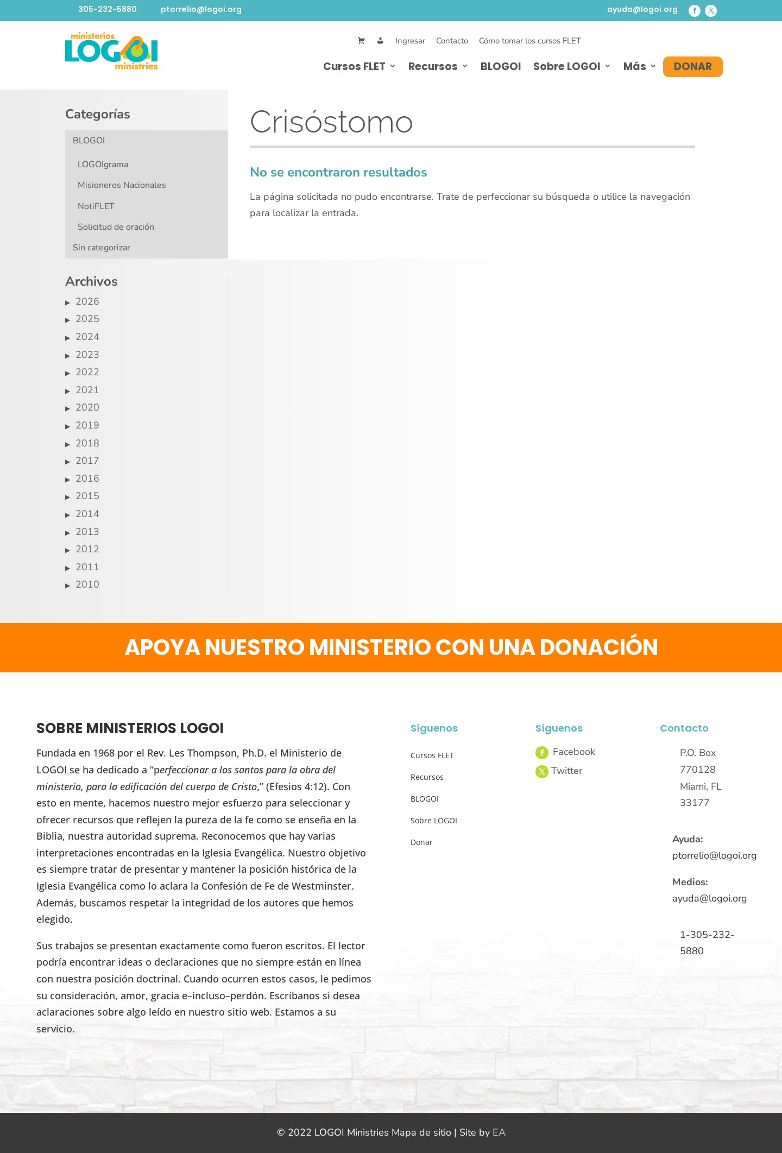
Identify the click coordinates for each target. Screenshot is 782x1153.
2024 (87, 336)
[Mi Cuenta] (380, 41)
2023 (87, 354)
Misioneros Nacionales (122, 185)
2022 (87, 372)
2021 (87, 389)
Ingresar (410, 40)
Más (634, 66)
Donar (693, 66)
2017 (87, 460)
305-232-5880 (107, 9)
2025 (87, 318)
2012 (87, 549)
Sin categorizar (101, 248)
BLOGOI (501, 66)
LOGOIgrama (103, 165)
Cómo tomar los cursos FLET (530, 40)
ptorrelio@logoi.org (201, 9)
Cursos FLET (354, 66)
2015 (87, 495)
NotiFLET (96, 206)
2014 (87, 513)
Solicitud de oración (116, 227)
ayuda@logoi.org (642, 9)
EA (499, 1132)
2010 (87, 584)
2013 (87, 531)
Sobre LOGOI (567, 66)
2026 (87, 301)
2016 (87, 478)
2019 (87, 425)
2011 (87, 567)
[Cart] (361, 41)
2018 (87, 443)
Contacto (452, 40)
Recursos (433, 66)
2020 (87, 407)
